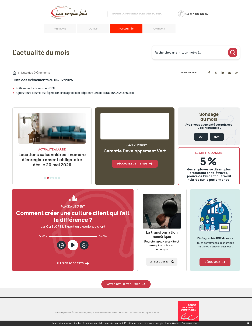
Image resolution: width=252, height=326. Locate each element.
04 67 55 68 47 (197, 14)
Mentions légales (83, 312)
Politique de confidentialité (105, 312)
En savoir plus (189, 323)
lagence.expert (152, 312)
